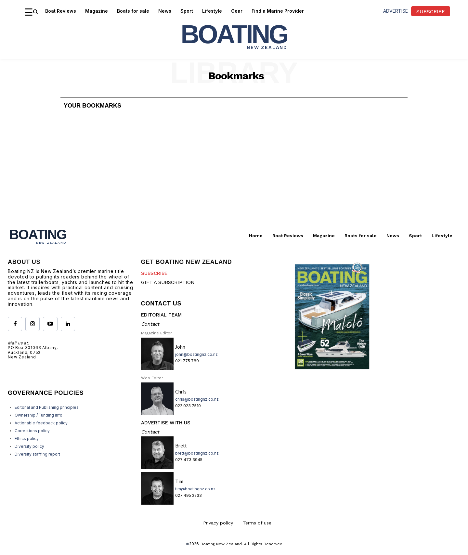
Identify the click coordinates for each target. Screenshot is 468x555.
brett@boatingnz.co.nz (197, 453)
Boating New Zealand (221, 544)
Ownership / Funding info (38, 415)
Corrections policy (32, 430)
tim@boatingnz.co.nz (195, 488)
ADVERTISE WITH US (165, 423)
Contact (150, 324)
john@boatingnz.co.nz (196, 354)
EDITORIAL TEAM (161, 315)
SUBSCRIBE (154, 273)
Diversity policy (29, 446)
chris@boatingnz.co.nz (197, 399)
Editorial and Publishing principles (47, 407)
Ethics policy (27, 438)
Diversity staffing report (37, 454)
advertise (395, 11)
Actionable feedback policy (41, 422)
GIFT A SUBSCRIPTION (168, 282)
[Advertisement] (234, 171)
